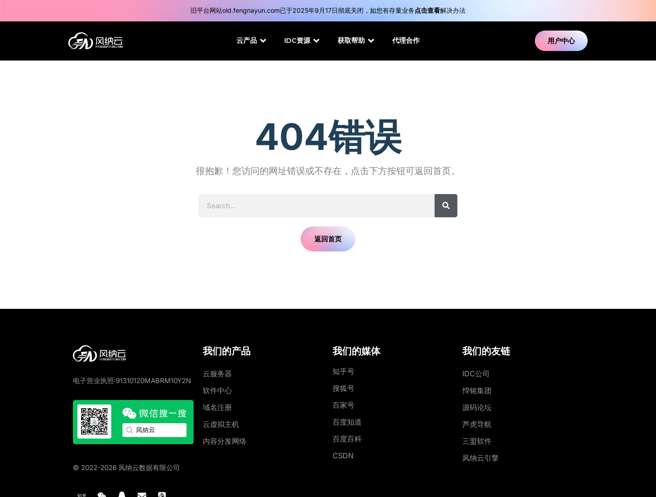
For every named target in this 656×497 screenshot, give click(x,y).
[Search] (446, 205)
